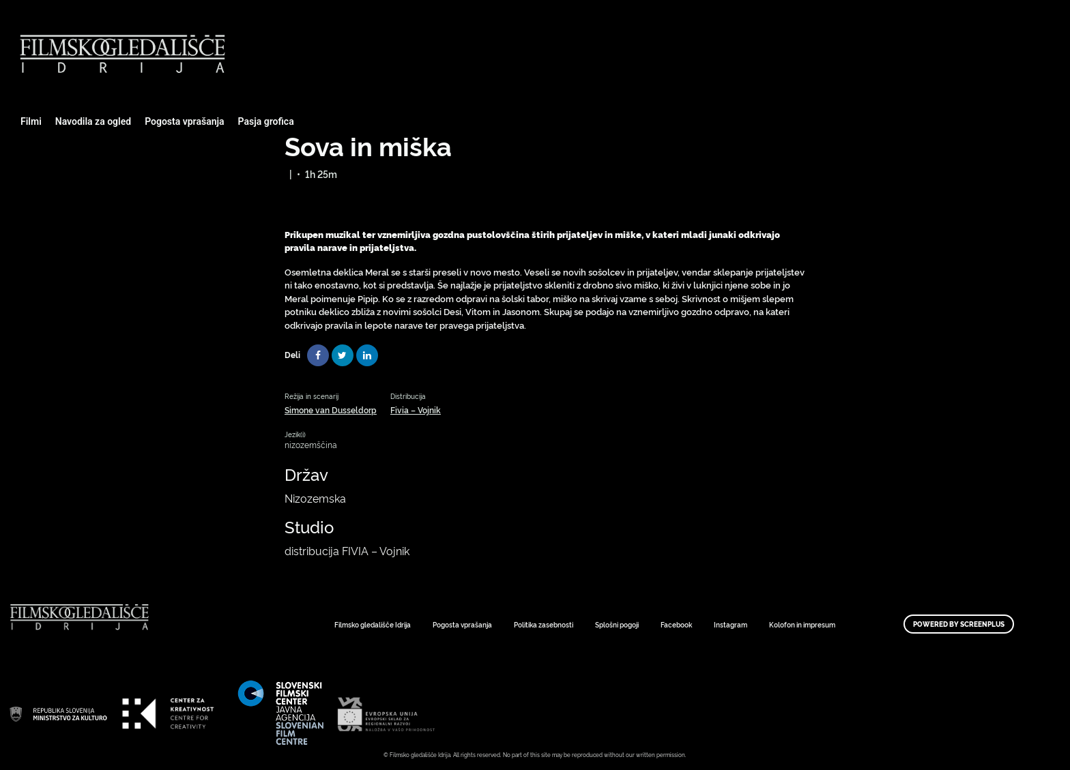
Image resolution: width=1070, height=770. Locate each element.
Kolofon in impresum (802, 624)
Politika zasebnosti (543, 624)
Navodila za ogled (93, 121)
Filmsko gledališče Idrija (372, 624)
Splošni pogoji (617, 624)
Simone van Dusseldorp (331, 409)
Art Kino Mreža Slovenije (58, 713)
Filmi (31, 121)
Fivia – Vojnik (415, 409)
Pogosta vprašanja (184, 121)
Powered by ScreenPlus (958, 624)
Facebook (676, 624)
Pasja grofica (266, 121)
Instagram (730, 624)
